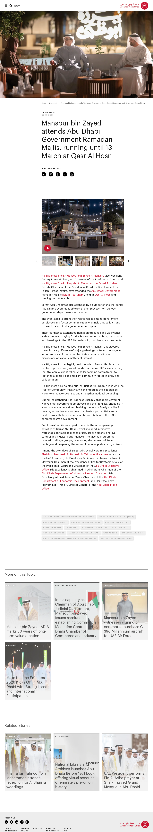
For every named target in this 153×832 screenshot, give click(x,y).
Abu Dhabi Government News (85, 522)
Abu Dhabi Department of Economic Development (68, 517)
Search (10, 5)
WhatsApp (72, 174)
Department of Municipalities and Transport (105, 527)
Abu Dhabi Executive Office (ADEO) (116, 517)
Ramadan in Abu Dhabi (132, 533)
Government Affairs (53, 533)
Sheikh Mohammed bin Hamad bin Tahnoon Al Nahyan (75, 454)
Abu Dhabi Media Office (117, 522)
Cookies (37, 828)
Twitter (51, 174)
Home (44, 103)
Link (44, 174)
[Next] (127, 261)
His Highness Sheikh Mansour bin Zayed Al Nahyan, (73, 275)
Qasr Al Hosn (103, 294)
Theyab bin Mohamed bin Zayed (116, 538)
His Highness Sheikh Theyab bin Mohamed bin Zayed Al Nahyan (80, 283)
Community (53, 103)
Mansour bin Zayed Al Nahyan (83, 533)
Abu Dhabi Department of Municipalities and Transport (75, 473)
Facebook (58, 174)
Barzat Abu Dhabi (72, 294)
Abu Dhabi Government (105, 290)
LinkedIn (65, 174)
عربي (17, 4)
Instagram (22, 822)
